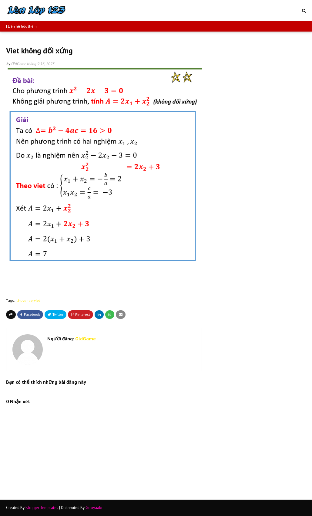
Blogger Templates (41, 507)
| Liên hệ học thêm (21, 26)
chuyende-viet (28, 300)
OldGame (18, 63)
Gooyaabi (94, 507)
